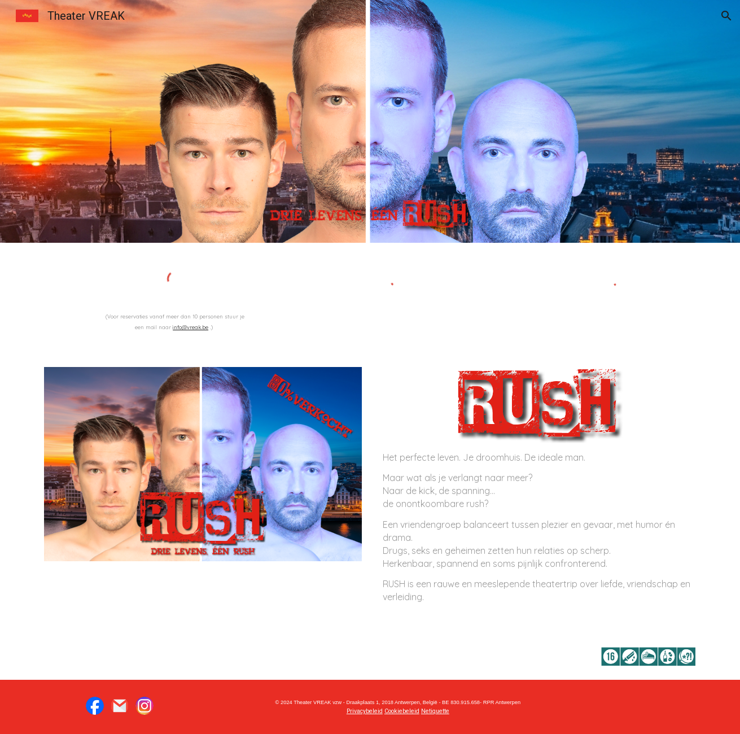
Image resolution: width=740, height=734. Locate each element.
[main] (175, 321)
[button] (726, 15)
